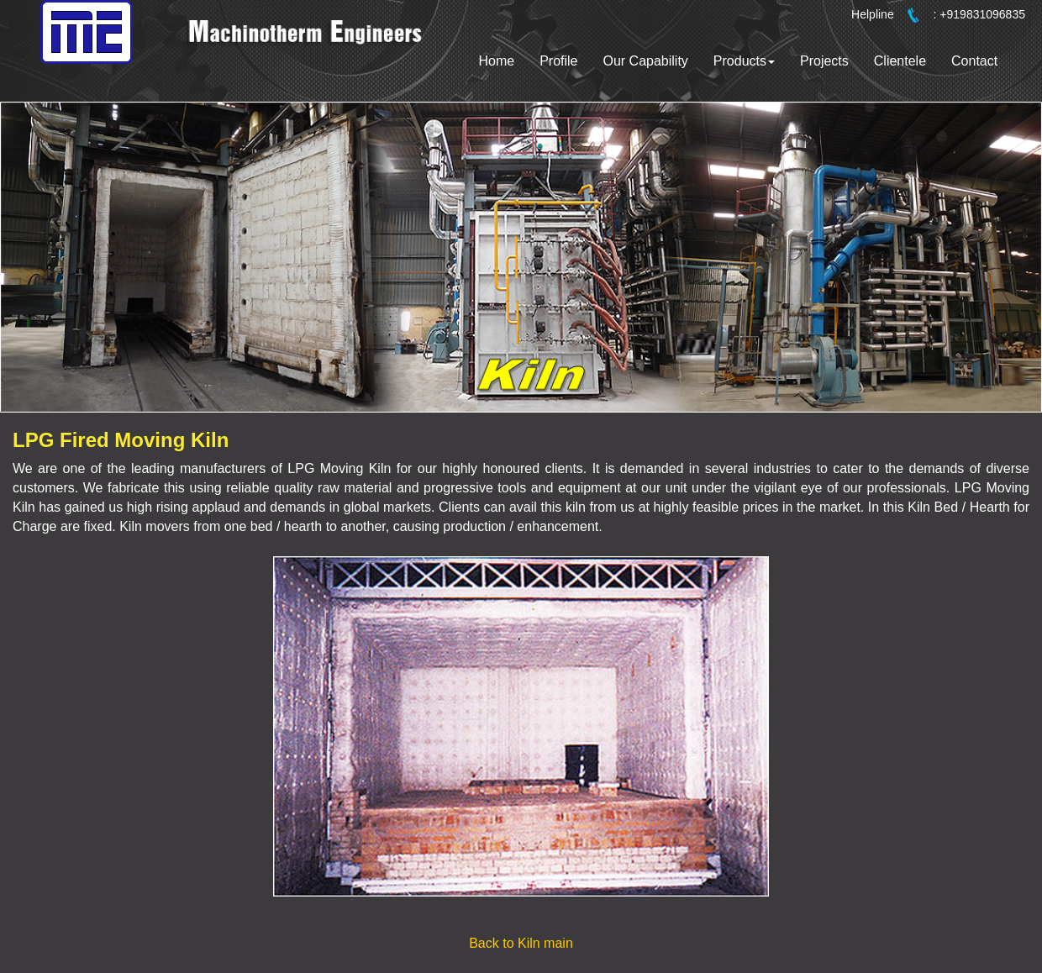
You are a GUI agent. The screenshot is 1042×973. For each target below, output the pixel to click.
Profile (558, 61)
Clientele (900, 61)
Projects (824, 61)
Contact (974, 61)
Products (744, 61)
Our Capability (645, 61)
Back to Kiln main (521, 943)
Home (496, 61)
